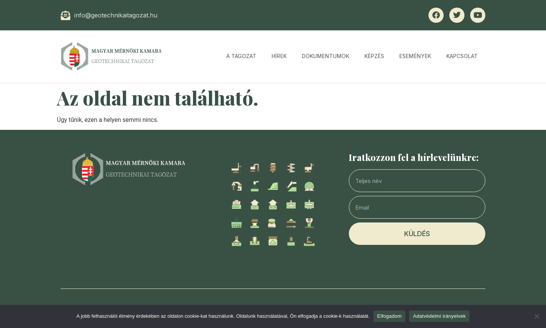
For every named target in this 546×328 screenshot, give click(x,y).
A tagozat (241, 56)
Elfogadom (389, 316)
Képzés (374, 56)
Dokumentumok (325, 56)
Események (415, 56)
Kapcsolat (462, 56)
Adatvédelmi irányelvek (439, 316)
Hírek (279, 56)
